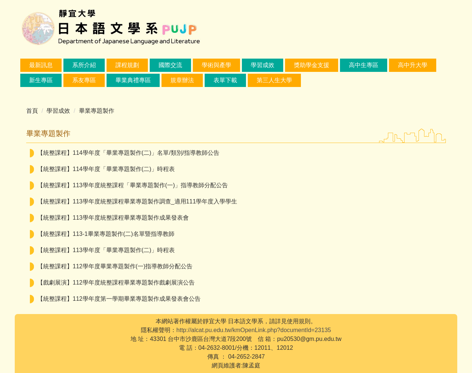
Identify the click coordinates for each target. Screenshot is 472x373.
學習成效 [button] (262, 65)
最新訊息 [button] (41, 65)
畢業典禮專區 (133, 80)
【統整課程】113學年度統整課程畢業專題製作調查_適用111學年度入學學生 (137, 201)
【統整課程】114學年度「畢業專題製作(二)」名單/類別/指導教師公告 (128, 153)
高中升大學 (412, 65)
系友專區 (84, 80)
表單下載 (225, 80)
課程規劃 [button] (127, 65)
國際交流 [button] (170, 65)
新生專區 (41, 80)
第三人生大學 (274, 80)
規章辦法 (182, 80)
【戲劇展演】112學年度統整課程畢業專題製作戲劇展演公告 (116, 282)
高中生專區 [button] (363, 65)
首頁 (32, 111)
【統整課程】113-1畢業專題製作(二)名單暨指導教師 (105, 234)
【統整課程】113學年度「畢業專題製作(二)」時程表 (106, 250)
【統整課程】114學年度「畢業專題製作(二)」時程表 (106, 169)
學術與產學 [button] (216, 65)
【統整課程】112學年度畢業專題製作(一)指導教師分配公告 (114, 266)
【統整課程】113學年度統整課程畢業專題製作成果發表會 (113, 218)
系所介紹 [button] (84, 65)
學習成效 (58, 111)
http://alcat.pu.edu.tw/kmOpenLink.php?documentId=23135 (253, 330)
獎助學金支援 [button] (311, 65)
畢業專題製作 (96, 111)
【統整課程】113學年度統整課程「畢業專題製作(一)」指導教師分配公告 (132, 185)
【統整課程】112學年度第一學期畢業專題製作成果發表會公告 (119, 299)
